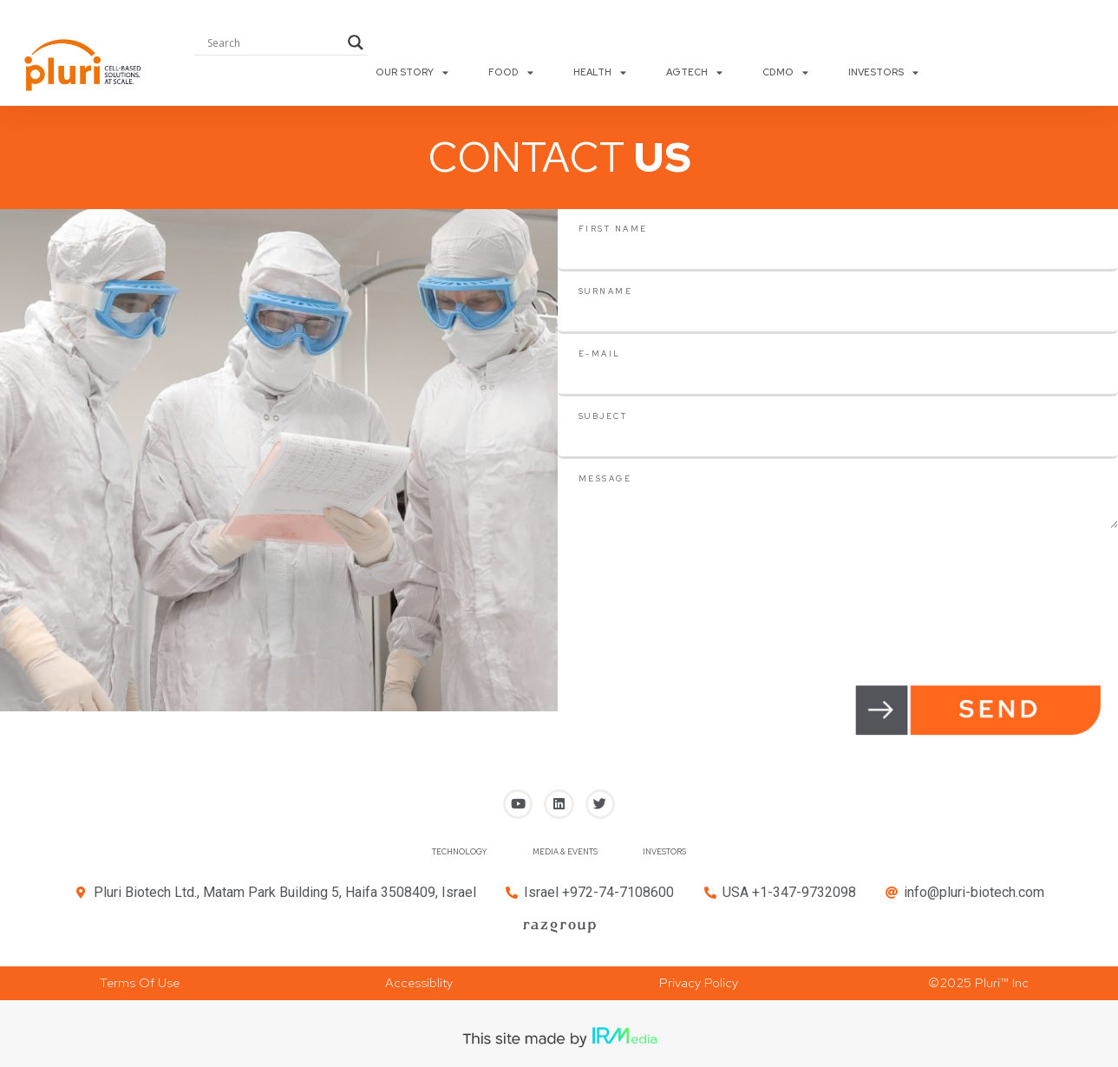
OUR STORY (412, 72)
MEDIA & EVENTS (564, 857)
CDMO (785, 72)
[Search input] (273, 42)
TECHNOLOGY (430, 857)
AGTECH (694, 72)
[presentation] (689, 562)
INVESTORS (883, 72)
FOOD (510, 72)
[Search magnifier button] (355, 42)
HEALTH (599, 72)
